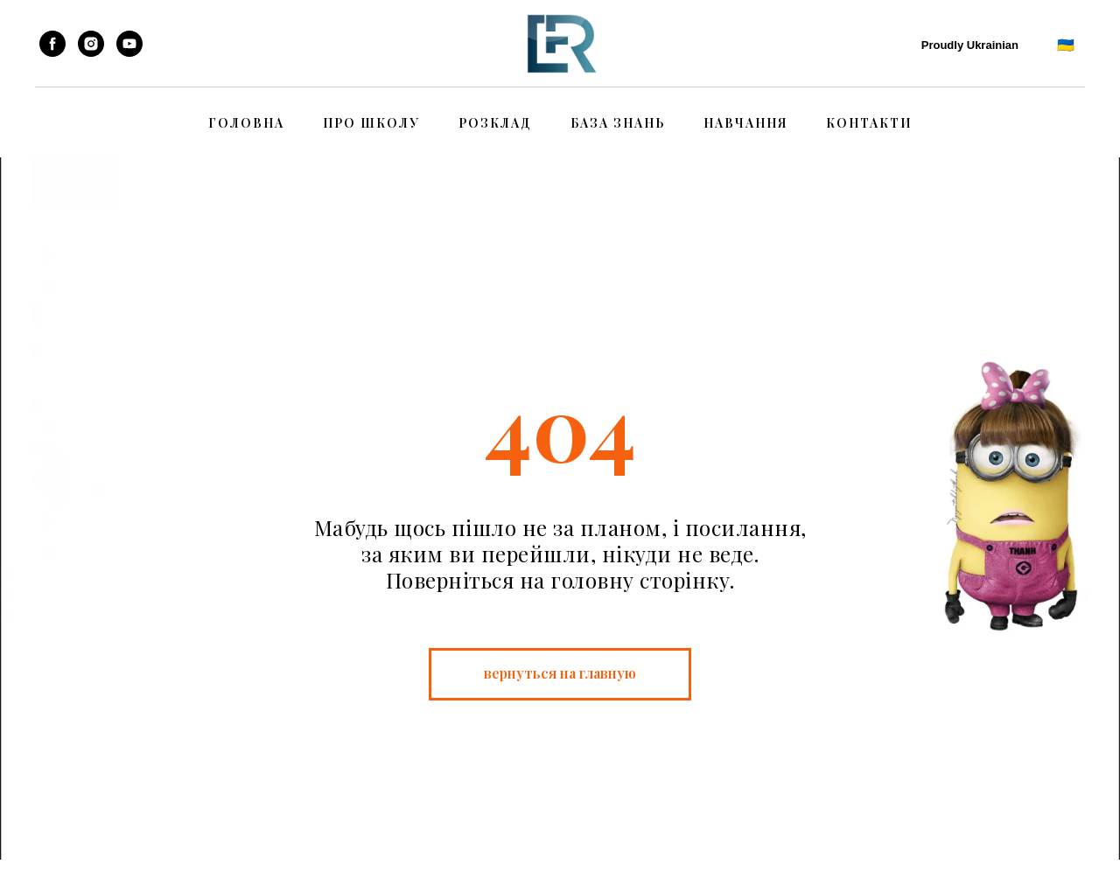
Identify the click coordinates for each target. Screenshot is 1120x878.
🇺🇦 (1066, 44)
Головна (246, 123)
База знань (617, 123)
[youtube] (129, 44)
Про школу (371, 123)
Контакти (869, 123)
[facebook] (52, 44)
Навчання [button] (746, 123)
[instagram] (91, 44)
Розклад (495, 123)
